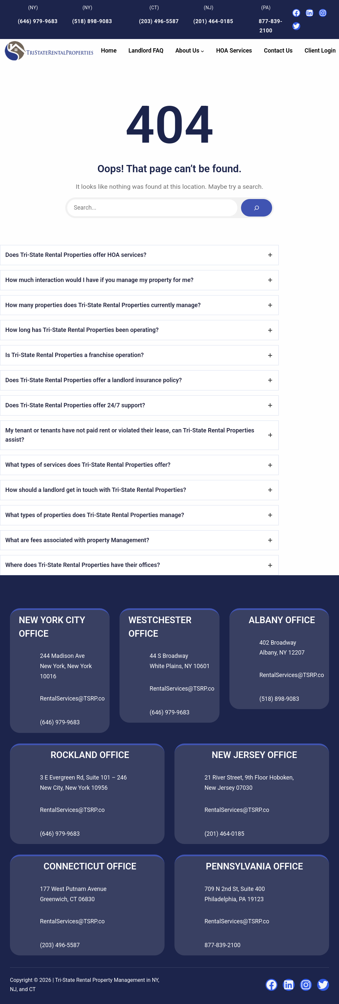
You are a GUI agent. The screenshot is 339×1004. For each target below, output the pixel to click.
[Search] (256, 208)
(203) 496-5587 (159, 21)
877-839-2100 (223, 945)
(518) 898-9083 (92, 21)
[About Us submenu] (202, 51)
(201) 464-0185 (213, 21)
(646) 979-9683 (38, 21)
